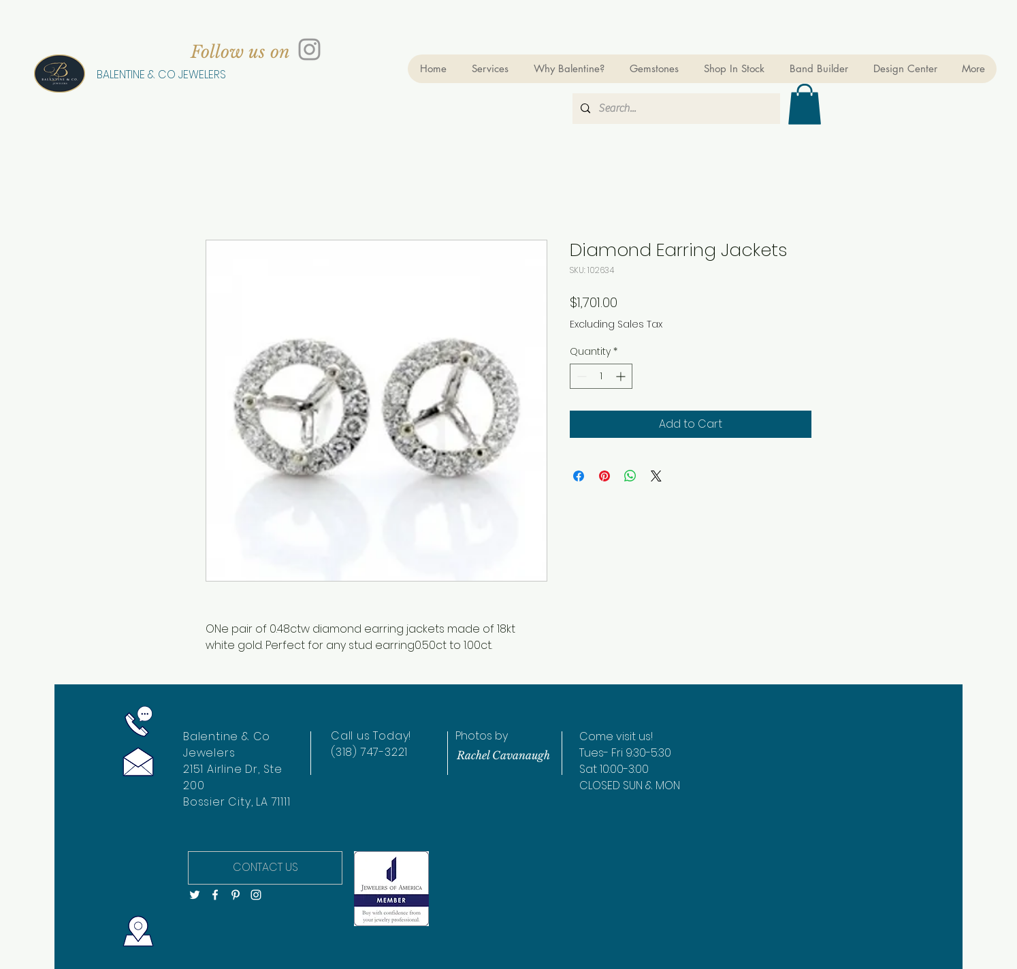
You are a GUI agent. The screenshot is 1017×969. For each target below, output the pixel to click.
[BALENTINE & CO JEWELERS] (161, 75)
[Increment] (621, 376)
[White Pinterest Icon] (235, 895)
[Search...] (675, 108)
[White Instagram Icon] (256, 895)
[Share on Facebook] (578, 476)
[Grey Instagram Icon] (309, 49)
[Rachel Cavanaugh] (503, 755)
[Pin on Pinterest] (604, 476)
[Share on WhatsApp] (630, 476)
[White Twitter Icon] (194, 895)
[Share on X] (656, 476)
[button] (805, 104)
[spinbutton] (601, 376)
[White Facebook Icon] (215, 895)
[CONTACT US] (265, 868)
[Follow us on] (240, 51)
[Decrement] (580, 376)
